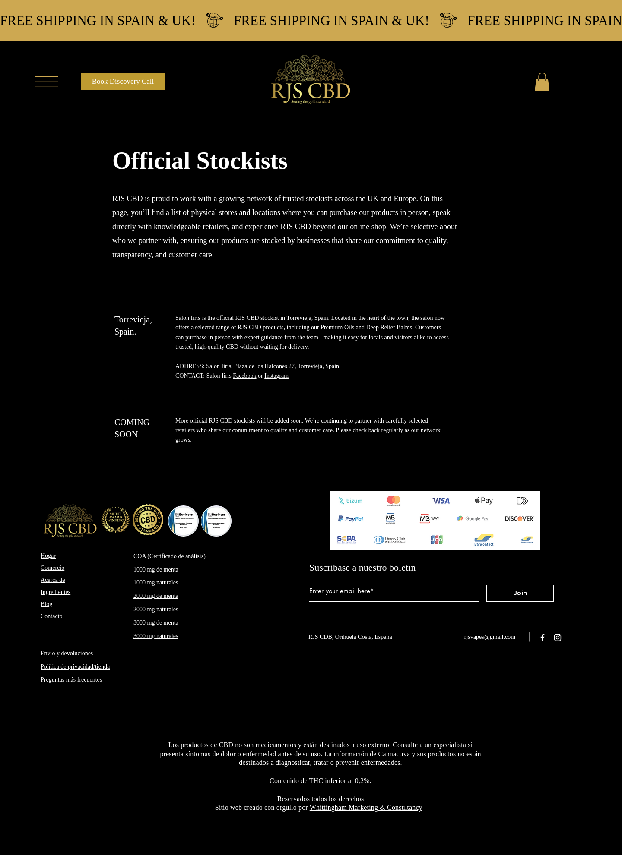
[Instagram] (557, 637)
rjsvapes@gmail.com (489, 637)
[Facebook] (542, 637)
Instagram (276, 376)
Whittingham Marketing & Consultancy (366, 807)
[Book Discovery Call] (123, 81)
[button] (46, 81)
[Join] (520, 593)
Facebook (244, 376)
